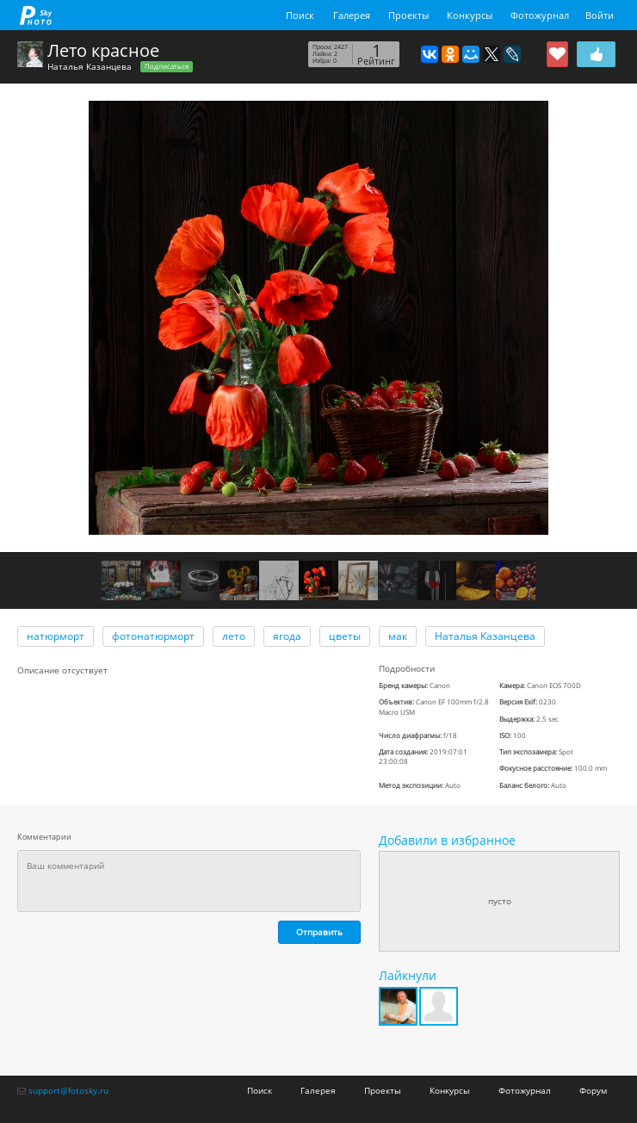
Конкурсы (469, 15)
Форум (593, 1090)
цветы (345, 636)
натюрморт (55, 636)
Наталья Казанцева (89, 66)
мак (397, 636)
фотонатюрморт (153, 636)
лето (233, 636)
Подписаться (167, 66)
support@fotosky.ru (68, 1090)
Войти (599, 15)
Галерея (351, 15)
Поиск (300, 15)
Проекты (408, 15)
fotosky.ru (36, 15)
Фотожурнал (539, 15)
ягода (287, 636)
